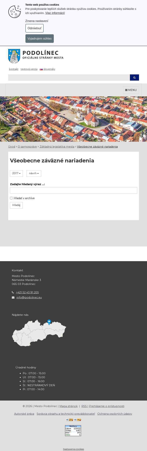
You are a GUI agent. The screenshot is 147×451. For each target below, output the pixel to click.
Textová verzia (29, 69)
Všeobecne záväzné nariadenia (97, 146)
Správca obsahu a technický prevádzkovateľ (66, 413)
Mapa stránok (68, 406)
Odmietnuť (35, 28)
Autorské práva (24, 413)
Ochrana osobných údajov (114, 413)
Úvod (11, 146)
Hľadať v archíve (22, 198)
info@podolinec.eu (29, 297)
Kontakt (13, 69)
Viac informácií (55, 13)
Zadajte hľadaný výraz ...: (27, 184)
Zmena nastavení (36, 21)
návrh (34, 173)
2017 (16, 173)
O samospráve (27, 146)
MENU (131, 90)
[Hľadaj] (69, 77)
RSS (84, 406)
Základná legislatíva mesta (57, 146)
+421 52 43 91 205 (27, 292)
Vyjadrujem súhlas (40, 38)
